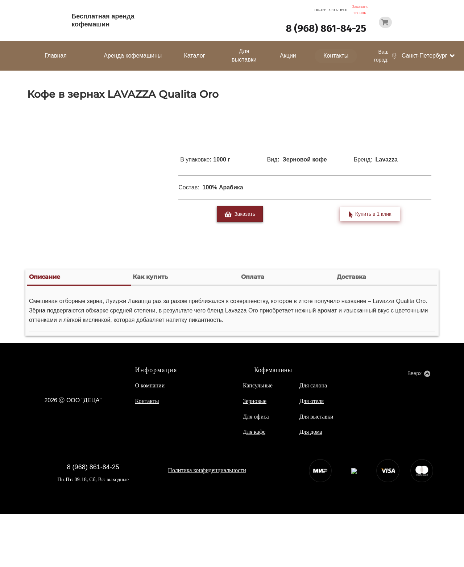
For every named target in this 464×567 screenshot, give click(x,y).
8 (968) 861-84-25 (326, 28)
